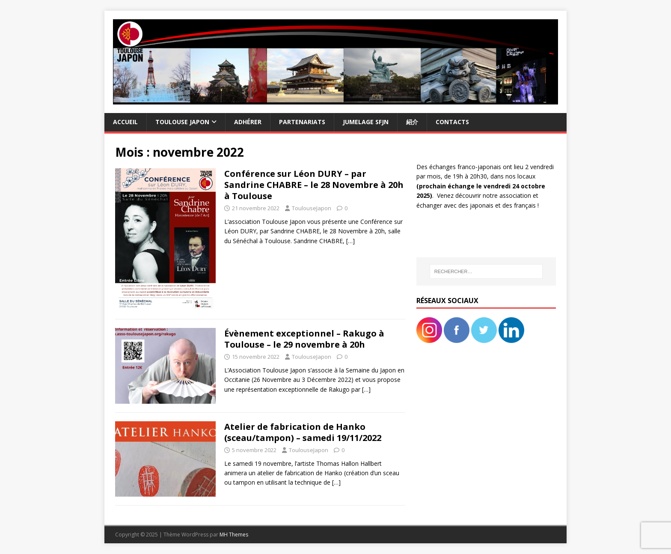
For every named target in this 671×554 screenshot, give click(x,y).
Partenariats (302, 122)
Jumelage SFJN (366, 122)
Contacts (452, 122)
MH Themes (234, 534)
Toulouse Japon (182, 122)
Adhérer (247, 122)
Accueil (125, 122)
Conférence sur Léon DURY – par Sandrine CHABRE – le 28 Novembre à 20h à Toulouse (314, 185)
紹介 (412, 122)
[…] (350, 241)
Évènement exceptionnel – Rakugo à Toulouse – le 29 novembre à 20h (304, 339)
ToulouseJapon (311, 208)
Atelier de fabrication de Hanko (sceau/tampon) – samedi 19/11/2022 (302, 432)
